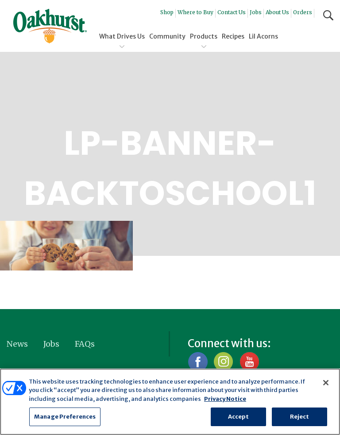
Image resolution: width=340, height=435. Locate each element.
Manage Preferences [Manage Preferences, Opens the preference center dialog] (65, 416)
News (17, 344)
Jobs (256, 12)
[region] (170, 401)
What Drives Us (122, 36)
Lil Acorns (263, 36)
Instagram (223, 362)
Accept (238, 416)
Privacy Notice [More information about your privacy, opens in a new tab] (225, 399)
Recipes (233, 36)
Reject (299, 416)
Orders (302, 12)
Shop (167, 12)
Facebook (198, 362)
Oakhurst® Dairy (50, 26)
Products (203, 36)
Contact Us (231, 12)
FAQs (85, 344)
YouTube (249, 362)
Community (167, 36)
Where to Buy (195, 12)
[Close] (326, 382)
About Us (277, 12)
